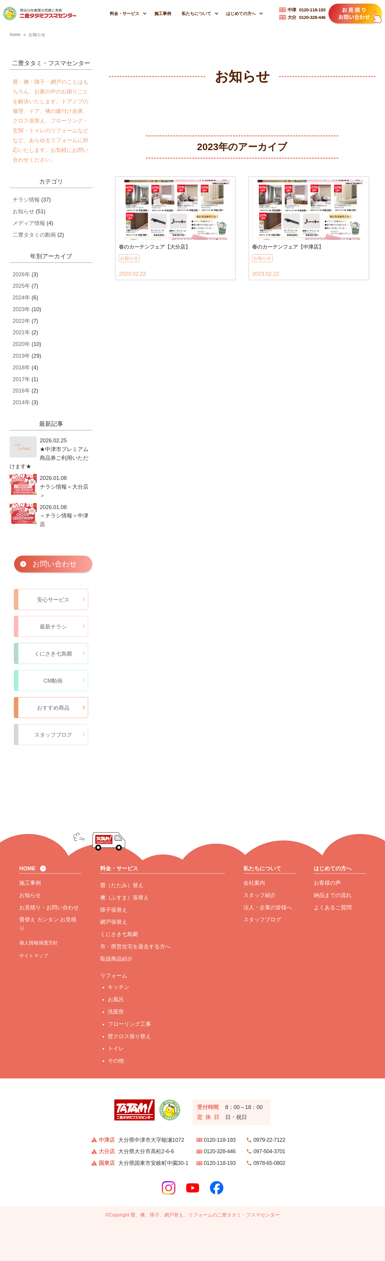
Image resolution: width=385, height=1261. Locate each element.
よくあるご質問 (333, 908)
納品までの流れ (333, 895)
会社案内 (254, 883)
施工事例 (162, 13)
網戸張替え (113, 922)
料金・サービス (124, 13)
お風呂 (116, 999)
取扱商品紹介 (116, 959)
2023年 (21, 309)
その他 (116, 1061)
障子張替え (113, 910)
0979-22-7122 (269, 1140)
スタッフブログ (262, 920)
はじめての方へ (241, 13)
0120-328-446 (307, 17)
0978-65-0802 (269, 1163)
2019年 (21, 356)
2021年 (21, 332)
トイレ (116, 1048)
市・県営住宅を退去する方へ (135, 947)
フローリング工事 (129, 1024)
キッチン (118, 987)
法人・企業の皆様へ (267, 908)
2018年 (21, 368)
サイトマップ (33, 955)
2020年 (21, 344)
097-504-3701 (269, 1151)
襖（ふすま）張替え (124, 898)
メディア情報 (29, 223)
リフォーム (113, 976)
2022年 (21, 321)
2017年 (21, 379)
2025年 (21, 286)
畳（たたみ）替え (121, 885)
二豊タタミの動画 (34, 235)
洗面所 (116, 1012)
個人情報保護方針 (38, 942)
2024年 (21, 298)
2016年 (21, 391)
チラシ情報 (26, 200)
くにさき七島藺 (119, 934)
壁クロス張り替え (129, 1036)
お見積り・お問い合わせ (49, 908)
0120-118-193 (307, 9)
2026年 (21, 274)
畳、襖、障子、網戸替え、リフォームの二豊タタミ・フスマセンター (205, 1214)
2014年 (21, 402)
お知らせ (23, 211)
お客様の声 (327, 883)
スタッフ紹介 (259, 895)
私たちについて (196, 13)
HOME (27, 868)
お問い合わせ (54, 564)
